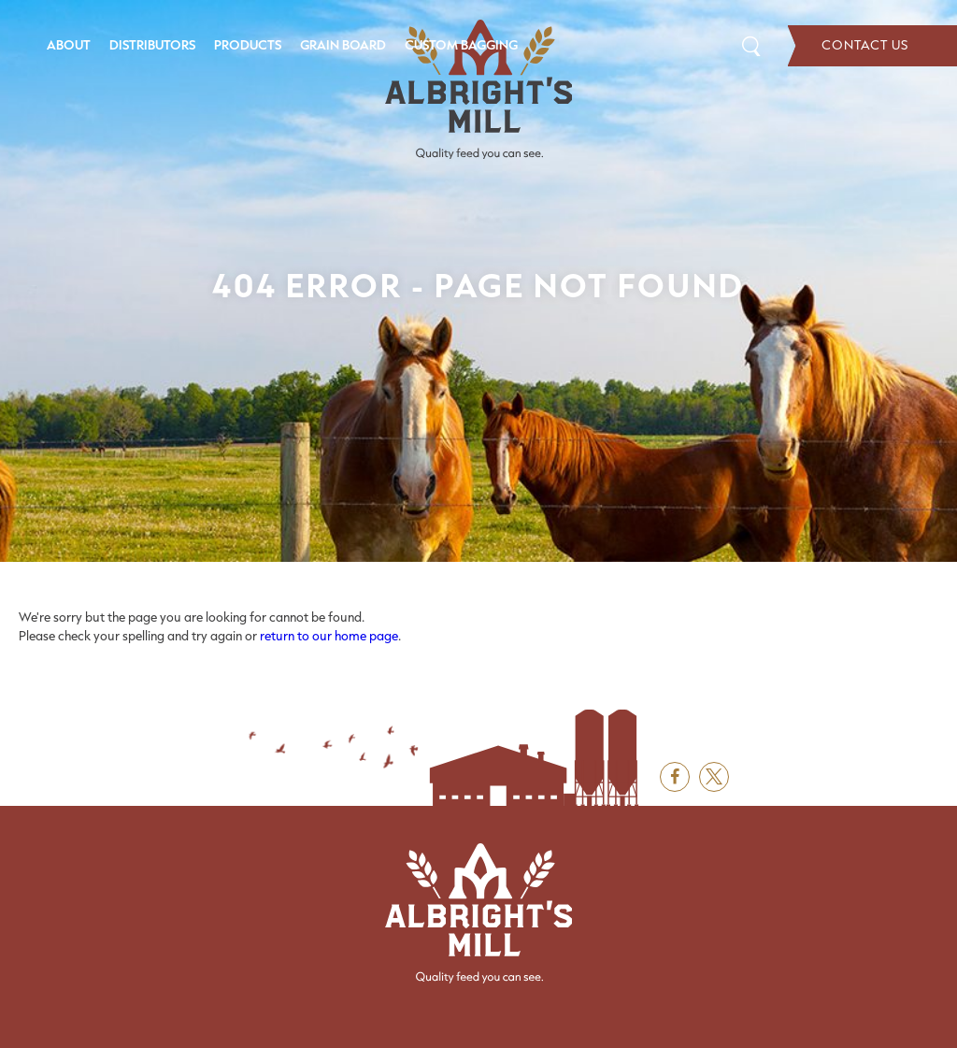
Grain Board (343, 44)
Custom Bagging (461, 44)
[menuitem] (69, 45)
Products (247, 44)
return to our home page (329, 635)
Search (751, 45)
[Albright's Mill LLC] (478, 90)
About (69, 44)
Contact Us (872, 45)
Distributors (152, 44)
